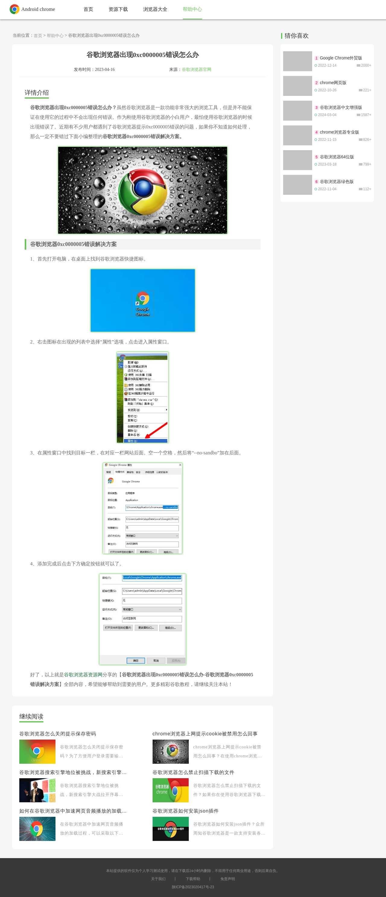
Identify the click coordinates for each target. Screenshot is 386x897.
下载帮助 (193, 879)
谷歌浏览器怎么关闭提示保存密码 (57, 733)
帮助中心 (55, 35)
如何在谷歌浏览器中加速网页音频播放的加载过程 (73, 810)
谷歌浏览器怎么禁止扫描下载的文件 (194, 772)
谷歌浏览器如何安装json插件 (186, 810)
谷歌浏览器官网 (196, 69)
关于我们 (158, 879)
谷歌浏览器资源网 (83, 674)
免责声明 (227, 879)
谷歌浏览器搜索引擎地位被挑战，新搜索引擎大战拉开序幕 (73, 772)
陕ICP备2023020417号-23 (193, 887)
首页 (38, 35)
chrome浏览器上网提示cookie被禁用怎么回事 (205, 733)
